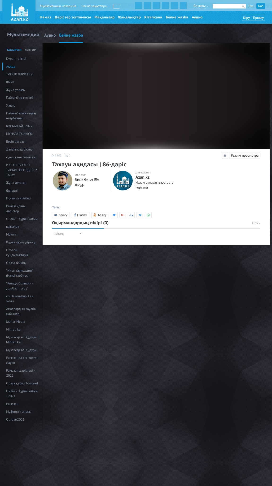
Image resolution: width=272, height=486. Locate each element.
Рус (250, 6)
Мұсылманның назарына (58, 6)
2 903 (56, 155)
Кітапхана (153, 17)
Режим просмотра (245, 155)
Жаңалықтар (129, 17)
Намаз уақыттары (94, 6)
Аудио (197, 17)
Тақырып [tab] (14, 50)
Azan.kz (142, 177)
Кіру (246, 18)
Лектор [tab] (30, 50)
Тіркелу (258, 18)
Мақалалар (104, 17)
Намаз (45, 17)
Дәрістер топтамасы (73, 17)
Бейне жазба (177, 17)
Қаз (260, 6)
